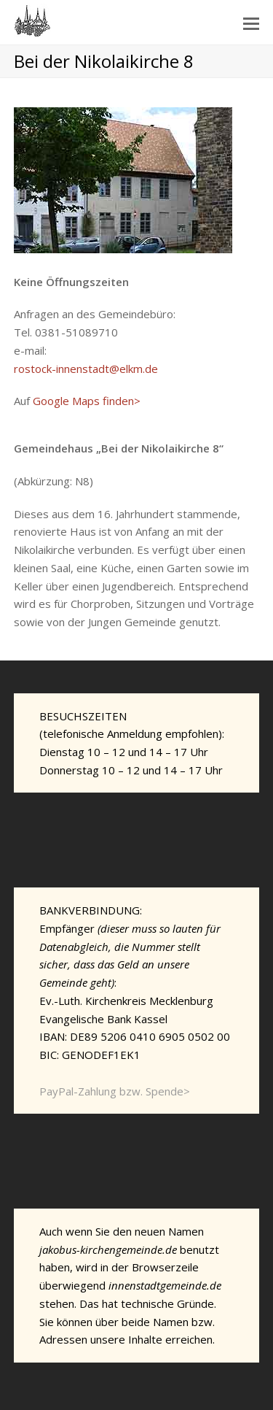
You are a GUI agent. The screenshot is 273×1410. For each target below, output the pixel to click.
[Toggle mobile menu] (251, 23)
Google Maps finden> (87, 400)
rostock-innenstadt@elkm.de (86, 368)
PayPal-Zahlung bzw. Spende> (114, 1091)
